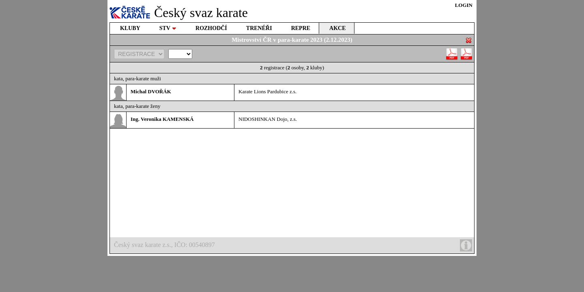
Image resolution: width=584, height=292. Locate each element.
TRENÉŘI (259, 28)
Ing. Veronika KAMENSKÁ (162, 119)
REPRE (300, 28)
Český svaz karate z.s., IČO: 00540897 (293, 245)
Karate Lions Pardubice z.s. (267, 91)
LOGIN (463, 5)
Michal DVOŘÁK (151, 91)
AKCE (337, 28)
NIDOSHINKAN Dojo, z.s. (267, 119)
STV (167, 28)
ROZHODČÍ (211, 28)
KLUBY (130, 28)
